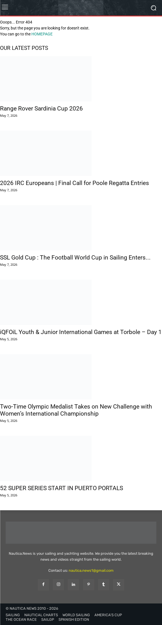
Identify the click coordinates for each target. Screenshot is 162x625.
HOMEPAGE (42, 34)
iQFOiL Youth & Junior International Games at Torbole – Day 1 (81, 332)
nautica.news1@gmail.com (91, 570)
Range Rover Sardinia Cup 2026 (41, 108)
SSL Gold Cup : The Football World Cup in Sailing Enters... (75, 257)
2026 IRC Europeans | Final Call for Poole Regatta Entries (74, 183)
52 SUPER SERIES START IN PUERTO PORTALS (61, 488)
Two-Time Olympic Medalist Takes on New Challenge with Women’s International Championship (76, 410)
